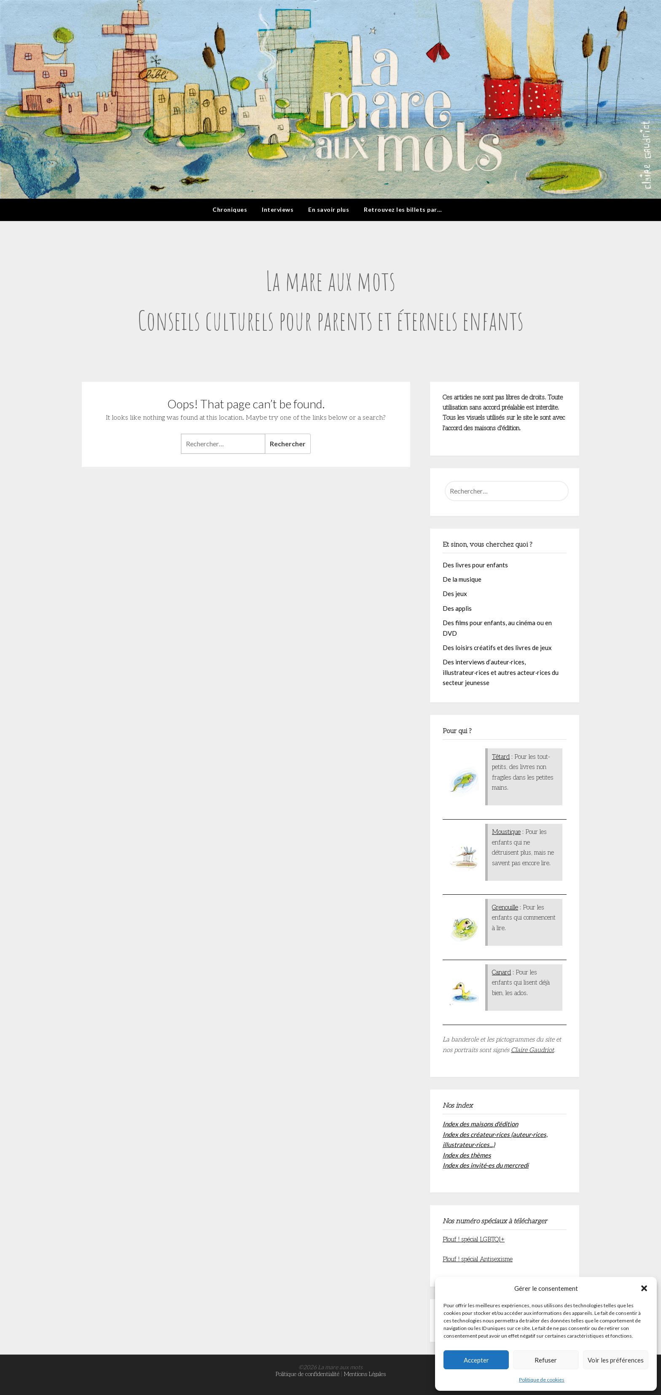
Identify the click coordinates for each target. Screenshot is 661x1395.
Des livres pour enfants (475, 565)
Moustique (506, 832)
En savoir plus (328, 209)
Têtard (501, 757)
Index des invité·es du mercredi (486, 1165)
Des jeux (455, 593)
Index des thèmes (467, 1155)
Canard (501, 972)
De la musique (462, 579)
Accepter (476, 1360)
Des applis (457, 608)
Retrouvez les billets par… (403, 209)
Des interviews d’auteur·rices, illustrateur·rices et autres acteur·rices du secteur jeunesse (501, 672)
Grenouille (505, 907)
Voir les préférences (616, 1360)
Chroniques (229, 209)
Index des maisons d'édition (480, 1124)
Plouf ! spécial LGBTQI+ (474, 1239)
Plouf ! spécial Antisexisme (478, 1259)
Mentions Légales (365, 1374)
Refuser (546, 1360)
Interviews (277, 209)
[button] (644, 1288)
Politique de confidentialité (307, 1374)
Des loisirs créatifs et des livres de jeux (497, 647)
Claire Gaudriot (532, 1050)
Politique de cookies (541, 1379)
